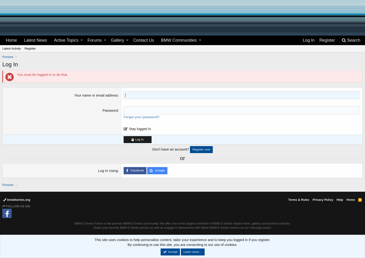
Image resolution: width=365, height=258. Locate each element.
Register (30, 48)
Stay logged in (140, 129)
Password (110, 110)
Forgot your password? (141, 117)
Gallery (117, 40)
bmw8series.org (16, 199)
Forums (95, 40)
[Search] (351, 40)
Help (340, 199)
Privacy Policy (323, 199)
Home (11, 40)
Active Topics (66, 40)
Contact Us (143, 40)
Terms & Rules (298, 199)
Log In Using (108, 171)
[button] (81, 40)
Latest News (35, 40)
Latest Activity (11, 48)
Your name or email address (96, 95)
